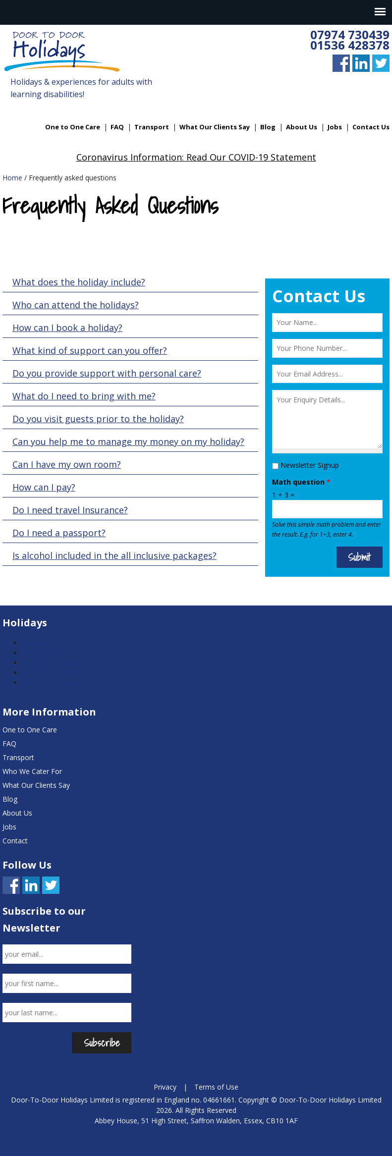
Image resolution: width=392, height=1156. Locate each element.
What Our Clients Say (214, 126)
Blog (268, 126)
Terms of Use (216, 1087)
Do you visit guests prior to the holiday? (98, 419)
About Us (301, 126)
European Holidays (52, 662)
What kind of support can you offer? (89, 350)
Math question (301, 482)
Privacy (165, 1087)
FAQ (117, 126)
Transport (151, 126)
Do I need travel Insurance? (70, 510)
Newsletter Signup (309, 465)
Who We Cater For (32, 771)
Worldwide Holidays (53, 653)
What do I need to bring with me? (84, 396)
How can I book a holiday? (67, 327)
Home (12, 177)
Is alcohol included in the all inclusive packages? (114, 555)
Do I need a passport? (59, 533)
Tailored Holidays (50, 682)
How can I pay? (43, 487)
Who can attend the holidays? (75, 305)
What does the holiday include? (78, 282)
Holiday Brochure (50, 672)
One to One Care (72, 126)
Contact (15, 840)
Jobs (335, 126)
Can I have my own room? (66, 464)
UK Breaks (39, 643)
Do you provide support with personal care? (106, 373)
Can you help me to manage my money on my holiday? (128, 441)
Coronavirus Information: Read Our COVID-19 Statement (196, 157)
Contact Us (371, 126)
